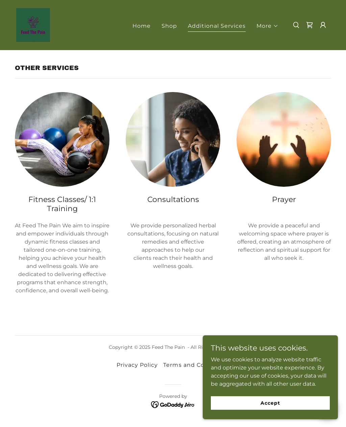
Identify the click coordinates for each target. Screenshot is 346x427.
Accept (270, 403)
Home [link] (141, 26)
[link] (33, 24)
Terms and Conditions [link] (196, 365)
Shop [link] (169, 26)
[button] (267, 26)
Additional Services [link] (217, 26)
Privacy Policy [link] (137, 365)
